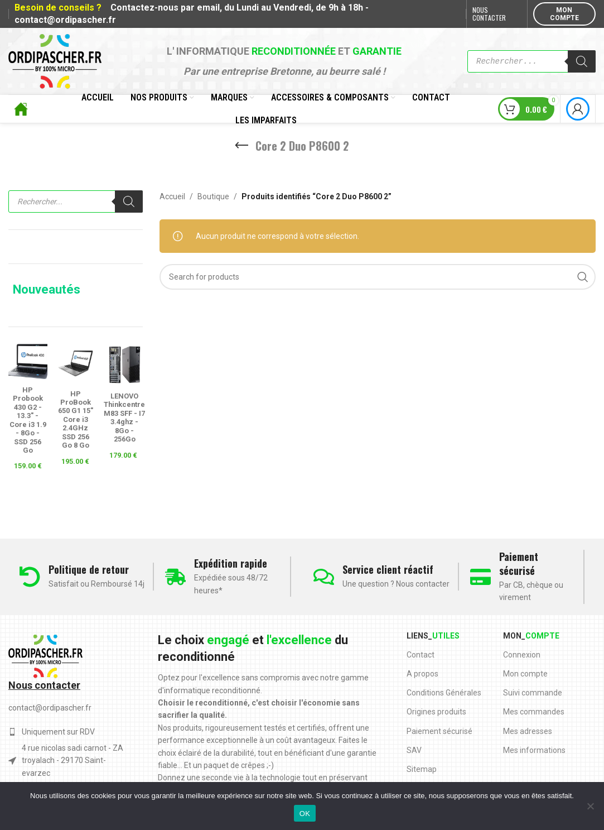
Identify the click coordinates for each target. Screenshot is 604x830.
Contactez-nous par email (165, 7)
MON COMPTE (564, 14)
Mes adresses (527, 731)
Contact (420, 654)
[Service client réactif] (323, 577)
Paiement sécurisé (518, 563)
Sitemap (422, 769)
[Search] (378, 277)
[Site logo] (55, 60)
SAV (414, 750)
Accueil (172, 196)
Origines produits (436, 711)
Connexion (521, 654)
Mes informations (534, 750)
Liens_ (433, 636)
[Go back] (241, 146)
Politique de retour (89, 569)
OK (304, 813)
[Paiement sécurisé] (480, 577)
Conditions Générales (444, 692)
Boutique (213, 196)
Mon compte (525, 673)
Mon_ (531, 636)
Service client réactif (387, 569)
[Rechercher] (582, 61)
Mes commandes (533, 711)
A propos (422, 673)
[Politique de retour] (30, 577)
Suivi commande (532, 692)
